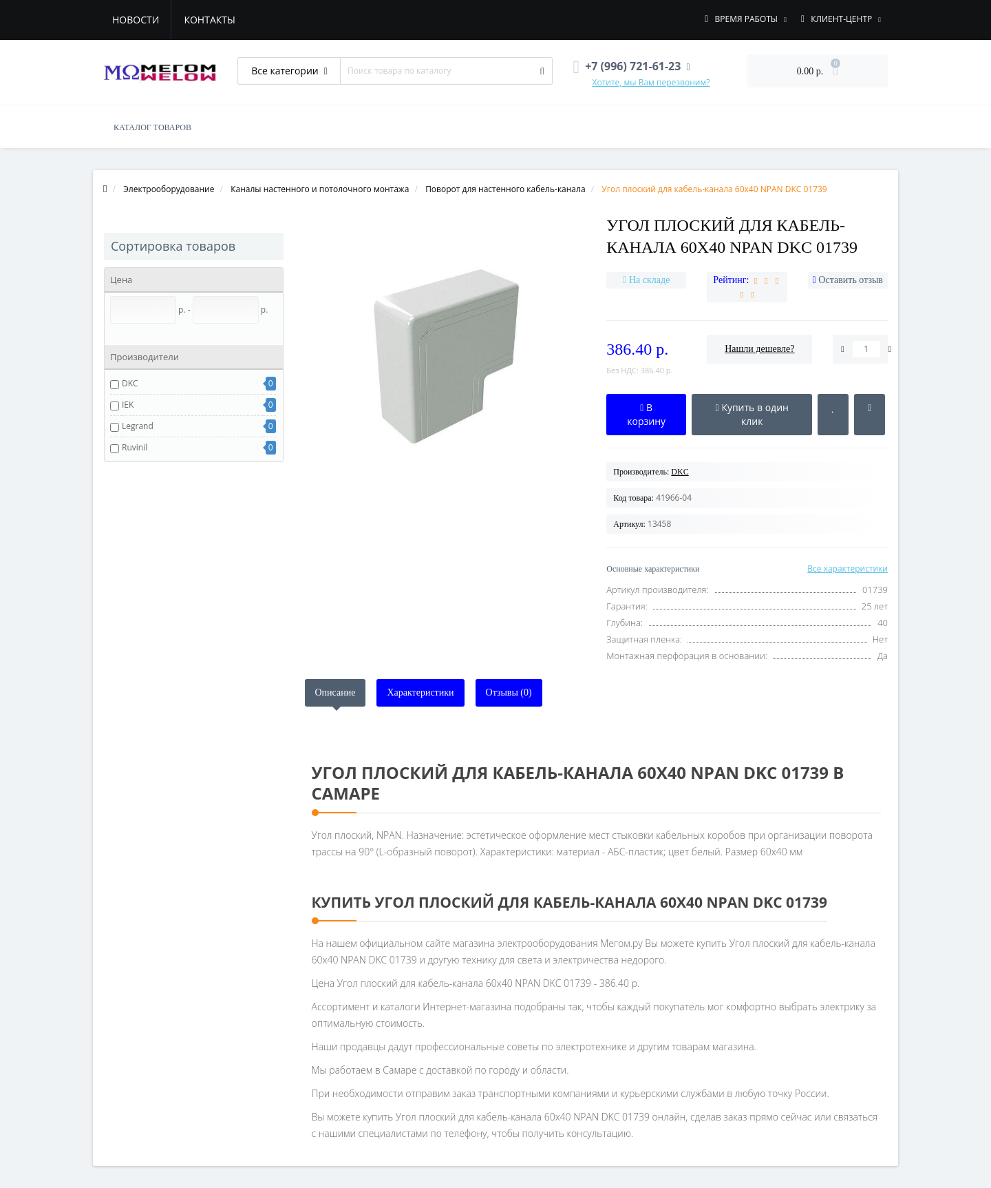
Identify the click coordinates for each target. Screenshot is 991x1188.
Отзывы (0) (509, 692)
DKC (130, 383)
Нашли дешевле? (759, 349)
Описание (335, 692)
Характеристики (420, 692)
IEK (128, 404)
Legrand (137, 426)
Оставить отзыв (850, 280)
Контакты (209, 19)
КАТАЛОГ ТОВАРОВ (152, 127)
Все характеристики (847, 568)
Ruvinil (134, 447)
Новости (135, 19)
